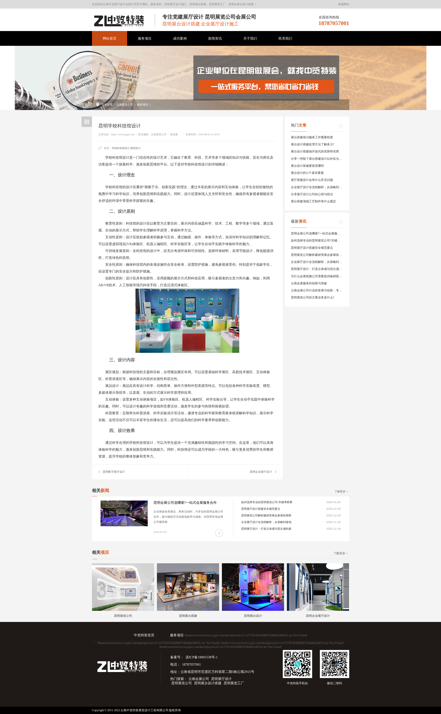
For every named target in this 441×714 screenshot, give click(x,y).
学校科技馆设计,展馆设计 (126, 148)
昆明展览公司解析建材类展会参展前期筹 (318, 254)
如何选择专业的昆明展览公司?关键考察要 (318, 240)
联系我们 (285, 38)
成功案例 (180, 38)
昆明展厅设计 (221, 679)
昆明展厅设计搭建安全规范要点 (312, 247)
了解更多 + (341, 491)
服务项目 (145, 38)
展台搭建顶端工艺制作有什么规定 (313, 201)
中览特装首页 (144, 635)
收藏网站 (343, 4)
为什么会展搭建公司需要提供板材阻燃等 (318, 276)
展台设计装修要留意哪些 (307, 165)
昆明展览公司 (181, 683)
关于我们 (250, 38)
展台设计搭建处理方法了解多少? (312, 144)
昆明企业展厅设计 (261, 471)
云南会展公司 (198, 679)
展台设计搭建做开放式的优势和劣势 (315, 151)
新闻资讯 (215, 38)
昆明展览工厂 (234, 683)
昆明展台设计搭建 (207, 683)
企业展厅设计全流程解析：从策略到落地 (318, 187)
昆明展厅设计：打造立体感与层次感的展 (318, 269)
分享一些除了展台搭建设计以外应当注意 (318, 158)
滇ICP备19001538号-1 (201, 657)
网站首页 (109, 38)
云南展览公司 (124, 104)
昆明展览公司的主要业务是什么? (312, 297)
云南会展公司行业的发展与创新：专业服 (318, 290)
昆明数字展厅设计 (114, 471)
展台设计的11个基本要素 (307, 172)
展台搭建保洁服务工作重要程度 (312, 137)
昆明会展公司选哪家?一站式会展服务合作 (318, 233)
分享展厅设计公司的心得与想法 (312, 194)
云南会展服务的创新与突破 (309, 283)
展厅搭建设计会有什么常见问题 (312, 180)
